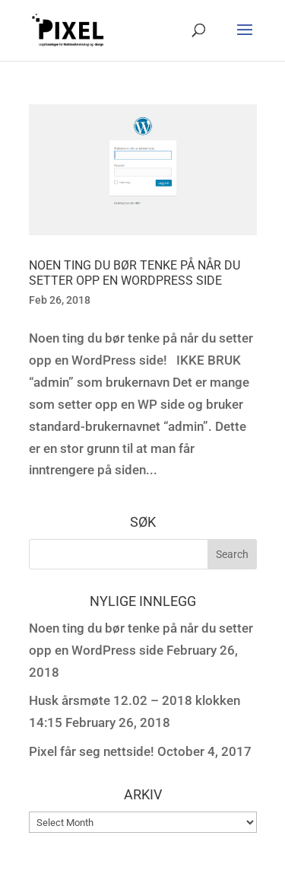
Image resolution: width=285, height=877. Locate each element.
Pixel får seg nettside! (91, 751)
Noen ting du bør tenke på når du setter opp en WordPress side (134, 273)
